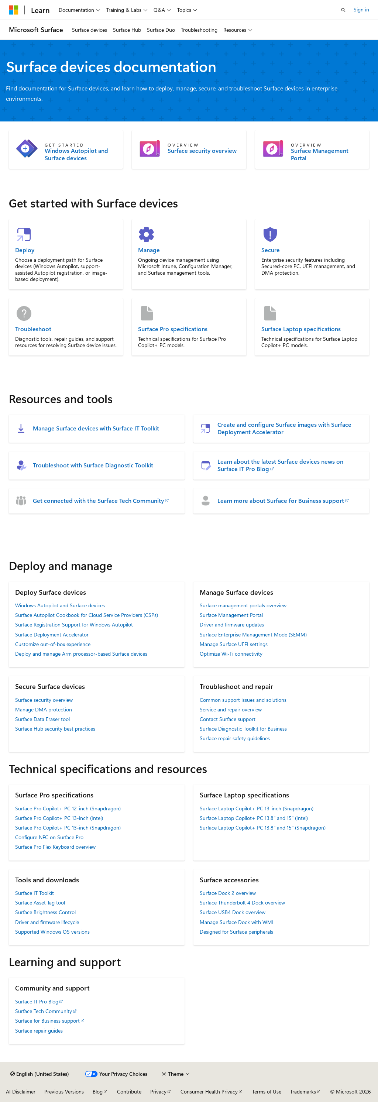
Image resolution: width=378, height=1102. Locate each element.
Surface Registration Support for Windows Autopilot (74, 624)
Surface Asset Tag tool (40, 902)
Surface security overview (202, 150)
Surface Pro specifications (172, 329)
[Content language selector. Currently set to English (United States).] (39, 1074)
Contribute (129, 1091)
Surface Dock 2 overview (228, 892)
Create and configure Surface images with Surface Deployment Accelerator (284, 428)
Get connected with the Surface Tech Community (98, 500)
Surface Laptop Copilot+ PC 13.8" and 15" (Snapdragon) (263, 827)
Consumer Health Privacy (209, 1091)
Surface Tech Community (43, 1011)
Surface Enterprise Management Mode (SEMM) (253, 634)
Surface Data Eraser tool (42, 718)
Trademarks (303, 1091)
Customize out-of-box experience (52, 644)
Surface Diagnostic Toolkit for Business (243, 728)
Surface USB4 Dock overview (232, 912)
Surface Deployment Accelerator (52, 634)
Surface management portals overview (243, 605)
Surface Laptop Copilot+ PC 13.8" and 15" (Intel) (254, 817)
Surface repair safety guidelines (235, 738)
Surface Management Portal (319, 154)
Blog (98, 1091)
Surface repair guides (39, 1030)
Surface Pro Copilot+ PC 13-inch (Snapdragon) (68, 827)
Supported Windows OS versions (52, 931)
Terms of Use (266, 1091)
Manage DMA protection (43, 709)
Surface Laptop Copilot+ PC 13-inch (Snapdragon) (256, 808)
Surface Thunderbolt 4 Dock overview (242, 902)
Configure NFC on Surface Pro (49, 837)
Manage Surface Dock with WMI (237, 922)
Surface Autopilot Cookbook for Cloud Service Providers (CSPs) (86, 614)
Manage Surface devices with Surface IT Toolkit (96, 428)
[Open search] (343, 10)
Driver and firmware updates (232, 624)
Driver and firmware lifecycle (47, 922)
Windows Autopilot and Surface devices (76, 154)
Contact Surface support (227, 718)
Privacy (158, 1091)
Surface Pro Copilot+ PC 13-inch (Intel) (59, 817)
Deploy (24, 250)
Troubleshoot (33, 329)
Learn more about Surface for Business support (280, 500)
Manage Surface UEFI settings (234, 644)
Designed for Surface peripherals (236, 931)
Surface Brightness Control (45, 912)
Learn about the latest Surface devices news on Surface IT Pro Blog (280, 465)
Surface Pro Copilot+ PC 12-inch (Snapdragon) (68, 808)
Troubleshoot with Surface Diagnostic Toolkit (93, 465)
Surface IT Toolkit (34, 892)
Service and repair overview (231, 709)
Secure (270, 250)
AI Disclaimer (20, 1091)
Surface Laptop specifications (301, 329)
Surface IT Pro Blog (36, 1001)
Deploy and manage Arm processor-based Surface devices (81, 653)
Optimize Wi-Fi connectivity (231, 653)
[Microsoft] (13, 10)
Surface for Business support (47, 1020)
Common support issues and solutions (243, 699)
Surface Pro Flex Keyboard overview (55, 846)
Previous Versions (64, 1091)
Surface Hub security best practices (55, 728)
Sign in (361, 9)
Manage (149, 250)
